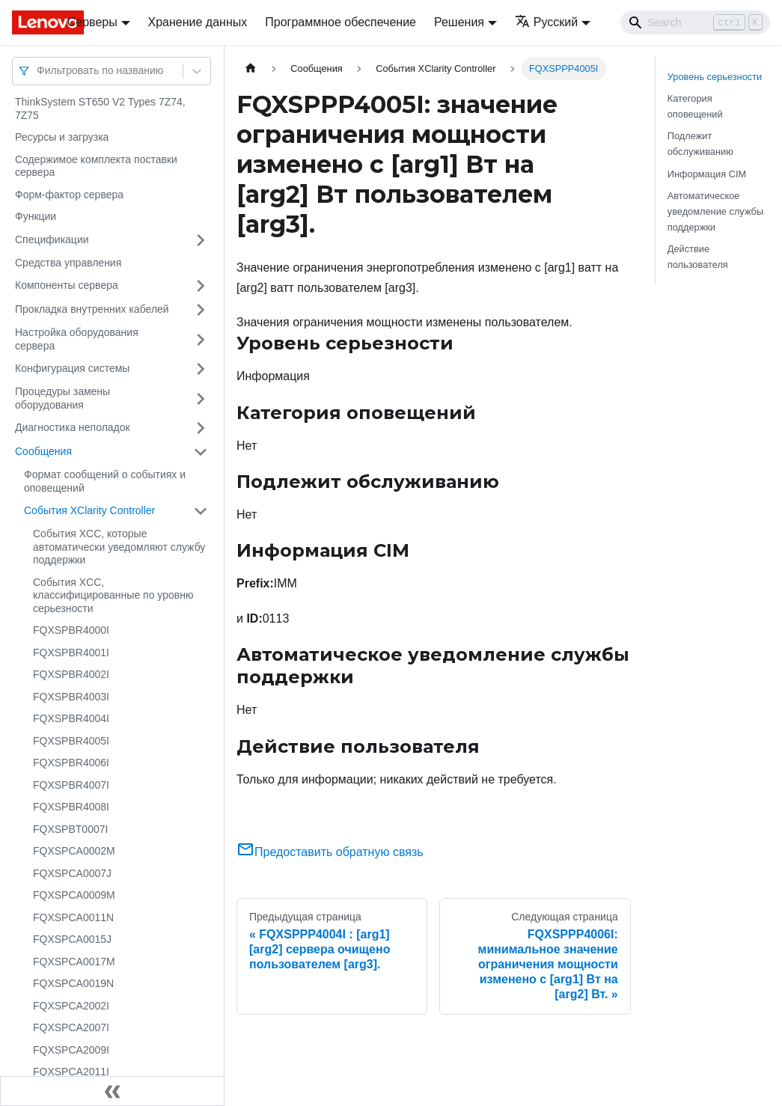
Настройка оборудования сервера (76, 339)
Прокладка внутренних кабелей (92, 309)
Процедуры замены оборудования (62, 398)
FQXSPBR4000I (71, 630)
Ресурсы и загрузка (62, 137)
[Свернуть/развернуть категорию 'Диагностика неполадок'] (200, 428)
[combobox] (38, 70)
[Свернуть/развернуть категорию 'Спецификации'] (200, 240)
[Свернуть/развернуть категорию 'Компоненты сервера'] (200, 286)
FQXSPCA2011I (71, 1072)
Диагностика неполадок (72, 427)
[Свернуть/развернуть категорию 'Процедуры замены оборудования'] (200, 398)
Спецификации (52, 239)
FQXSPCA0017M (74, 962)
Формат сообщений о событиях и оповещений (105, 481)
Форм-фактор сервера (69, 195)
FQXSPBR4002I (71, 674)
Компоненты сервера (66, 285)
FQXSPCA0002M (74, 851)
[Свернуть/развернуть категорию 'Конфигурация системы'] (200, 369)
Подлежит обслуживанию (700, 143)
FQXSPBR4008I (71, 807)
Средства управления (68, 263)
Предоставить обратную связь (330, 852)
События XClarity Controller (89, 510)
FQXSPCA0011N (73, 917)
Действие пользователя (698, 256)
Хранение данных (198, 22)
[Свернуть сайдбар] (112, 1091)
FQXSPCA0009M (74, 895)
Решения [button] (459, 22)
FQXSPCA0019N (73, 983)
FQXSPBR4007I (71, 785)
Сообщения (43, 451)
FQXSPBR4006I (71, 763)
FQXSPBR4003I (71, 697)
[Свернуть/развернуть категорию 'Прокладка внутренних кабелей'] (200, 310)
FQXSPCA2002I (71, 1006)
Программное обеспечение (340, 22)
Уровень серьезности (715, 76)
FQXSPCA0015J (72, 939)
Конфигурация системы (72, 368)
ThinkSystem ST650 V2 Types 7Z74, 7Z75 (100, 108)
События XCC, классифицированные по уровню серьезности (113, 595)
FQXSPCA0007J (72, 873)
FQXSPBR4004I (71, 718)
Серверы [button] (92, 22)
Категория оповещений (695, 106)
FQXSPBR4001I (71, 653)
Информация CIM (707, 174)
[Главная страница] (250, 68)
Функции (35, 216)
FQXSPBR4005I (71, 741)
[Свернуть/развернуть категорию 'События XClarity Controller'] (200, 511)
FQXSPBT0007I (70, 829)
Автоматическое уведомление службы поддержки (715, 211)
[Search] (695, 22)
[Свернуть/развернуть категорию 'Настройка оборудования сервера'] (200, 339)
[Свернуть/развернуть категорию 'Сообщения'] (200, 452)
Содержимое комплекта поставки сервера (96, 166)
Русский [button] (546, 22)
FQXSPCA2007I (71, 1027)
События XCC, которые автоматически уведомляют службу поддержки (119, 547)
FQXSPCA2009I (71, 1050)
